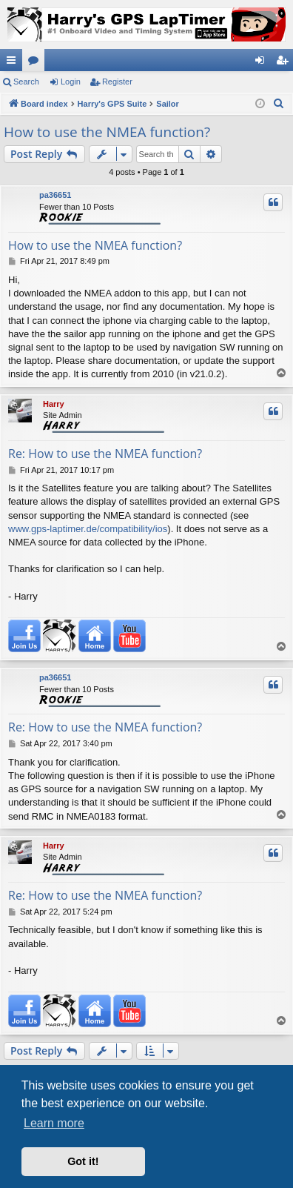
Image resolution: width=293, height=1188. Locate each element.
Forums (36, 63)
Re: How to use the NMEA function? (105, 453)
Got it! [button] (82, 1161)
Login (71, 81)
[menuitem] (279, 104)
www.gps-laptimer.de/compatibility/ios (87, 528)
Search (26, 81)
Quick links (14, 63)
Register (117, 81)
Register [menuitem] (285, 63)
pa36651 (55, 194)
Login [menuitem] (263, 63)
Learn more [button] (54, 1123)
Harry (53, 403)
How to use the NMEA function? (107, 132)
